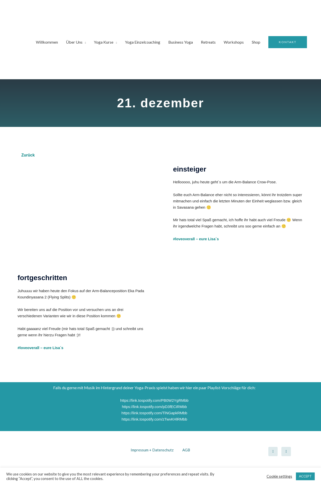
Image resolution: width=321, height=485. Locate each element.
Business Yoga (180, 42)
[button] (287, 42)
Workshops (234, 42)
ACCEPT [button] (305, 476)
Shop (256, 42)
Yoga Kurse (103, 42)
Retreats (208, 42)
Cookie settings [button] (279, 476)
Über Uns (74, 42)
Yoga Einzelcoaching (142, 42)
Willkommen (47, 42)
